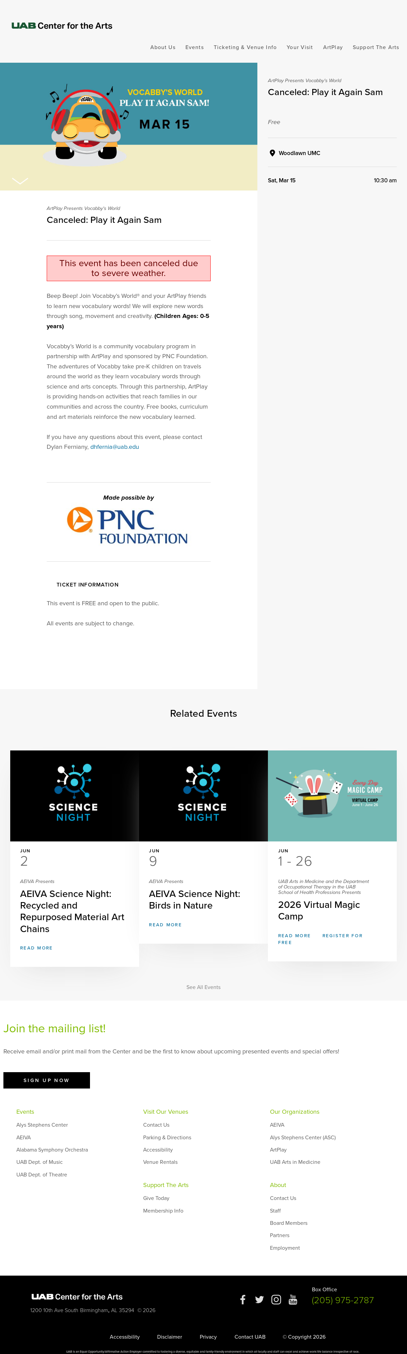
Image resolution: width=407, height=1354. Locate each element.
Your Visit (300, 47)
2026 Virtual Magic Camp (332, 890)
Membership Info (163, 1197)
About (278, 1171)
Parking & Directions (167, 1124)
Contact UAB (250, 1323)
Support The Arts (376, 47)
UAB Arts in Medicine (295, 1148)
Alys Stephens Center (42, 1111)
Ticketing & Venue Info (245, 47)
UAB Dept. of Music (39, 1148)
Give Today (156, 1185)
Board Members (288, 1209)
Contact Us (156, 1111)
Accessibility (158, 1136)
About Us (163, 47)
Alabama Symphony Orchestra (52, 1136)
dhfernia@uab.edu (114, 447)
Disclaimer (169, 1323)
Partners (279, 1222)
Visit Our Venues (165, 1098)
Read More (46, 935)
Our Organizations (294, 1098)
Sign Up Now (47, 1067)
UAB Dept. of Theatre (41, 1161)
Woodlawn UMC (299, 153)
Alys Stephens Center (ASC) (303, 1124)
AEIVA (23, 1124)
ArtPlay (333, 47)
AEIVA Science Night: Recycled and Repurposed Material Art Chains (74, 893)
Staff (275, 1197)
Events (194, 47)
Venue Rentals (160, 1148)
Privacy (208, 1323)
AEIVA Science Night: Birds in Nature (203, 888)
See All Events (203, 974)
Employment (285, 1234)
